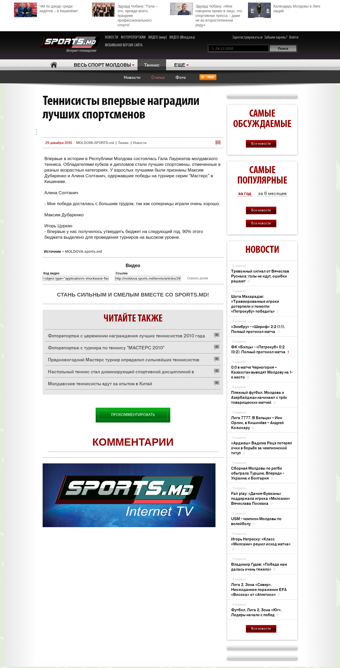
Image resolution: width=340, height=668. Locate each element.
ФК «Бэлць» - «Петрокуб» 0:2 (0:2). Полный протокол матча (260, 349)
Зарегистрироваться (247, 37)
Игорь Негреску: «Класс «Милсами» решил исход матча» (261, 543)
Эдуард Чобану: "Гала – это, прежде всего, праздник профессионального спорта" (125, 15)
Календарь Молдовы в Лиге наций (284, 8)
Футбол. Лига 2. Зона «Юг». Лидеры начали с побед (256, 612)
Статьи (158, 77)
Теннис (152, 64)
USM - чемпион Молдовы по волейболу (256, 521)
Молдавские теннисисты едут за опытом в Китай (100, 383)
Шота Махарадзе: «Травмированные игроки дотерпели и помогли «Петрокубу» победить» (255, 303)
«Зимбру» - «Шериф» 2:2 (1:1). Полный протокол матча (258, 329)
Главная (53, 64)
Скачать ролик (197, 278)
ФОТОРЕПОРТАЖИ (133, 37)
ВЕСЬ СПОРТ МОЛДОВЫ (102, 64)
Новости (132, 77)
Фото (180, 77)
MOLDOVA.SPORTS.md (95, 142)
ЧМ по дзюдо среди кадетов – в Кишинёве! (46, 8)
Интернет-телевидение (70, 44)
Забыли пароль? (275, 37)
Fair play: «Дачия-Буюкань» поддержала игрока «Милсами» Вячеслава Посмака (260, 498)
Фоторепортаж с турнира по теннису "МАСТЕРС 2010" (106, 347)
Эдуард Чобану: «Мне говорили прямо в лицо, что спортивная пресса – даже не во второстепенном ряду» (206, 15)
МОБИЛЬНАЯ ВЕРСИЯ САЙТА (123, 45)
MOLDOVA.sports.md (83, 251)
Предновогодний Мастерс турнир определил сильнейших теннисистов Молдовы (123, 360)
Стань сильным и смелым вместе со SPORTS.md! (133, 295)
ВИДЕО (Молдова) (182, 37)
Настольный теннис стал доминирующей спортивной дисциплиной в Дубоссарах (121, 372)
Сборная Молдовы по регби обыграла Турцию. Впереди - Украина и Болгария (257, 472)
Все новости (261, 144)
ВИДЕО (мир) (157, 37)
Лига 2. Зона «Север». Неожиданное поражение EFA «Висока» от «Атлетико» (259, 589)
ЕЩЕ (179, 64)
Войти (293, 37)
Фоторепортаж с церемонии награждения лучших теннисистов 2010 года (126, 335)
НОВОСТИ (111, 37)
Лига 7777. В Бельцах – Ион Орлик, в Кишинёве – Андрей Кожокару (257, 422)
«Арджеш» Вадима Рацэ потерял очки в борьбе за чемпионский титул (261, 447)
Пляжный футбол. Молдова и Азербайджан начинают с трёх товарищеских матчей (259, 397)
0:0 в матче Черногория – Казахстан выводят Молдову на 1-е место (261, 371)
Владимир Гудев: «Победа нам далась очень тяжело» (259, 566)
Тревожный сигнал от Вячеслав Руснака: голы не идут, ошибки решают (260, 275)
